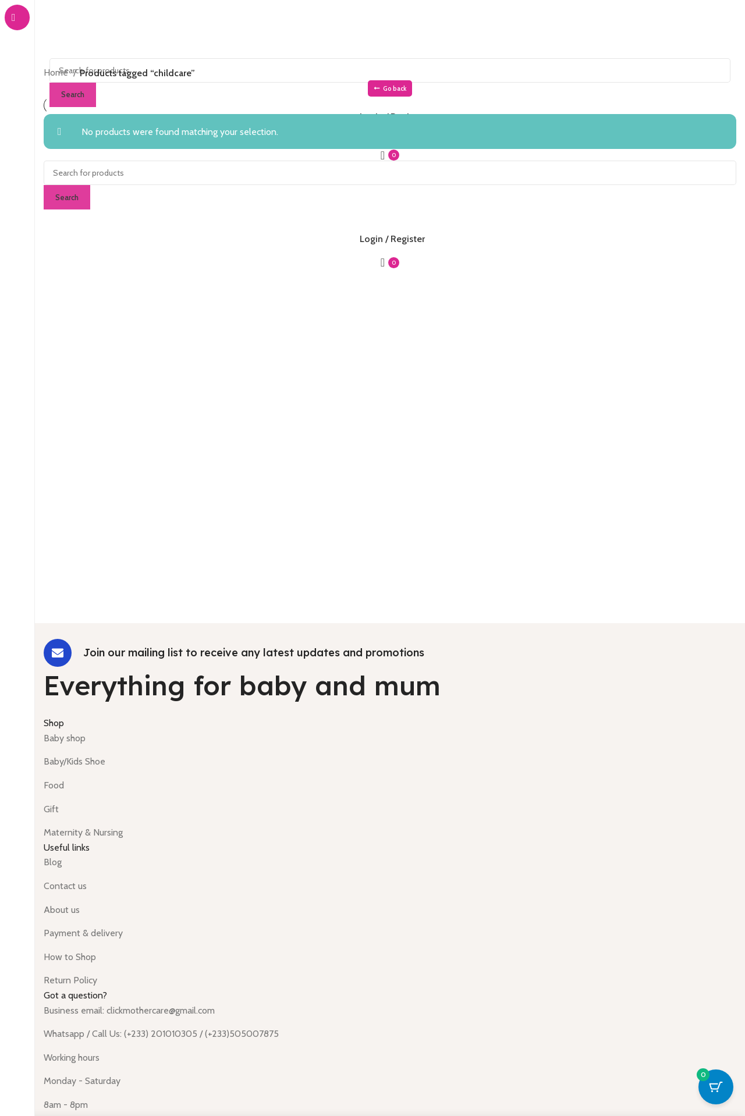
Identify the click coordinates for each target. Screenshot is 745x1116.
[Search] (390, 173)
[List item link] (390, 738)
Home (57, 72)
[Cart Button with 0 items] (715, 1086)
